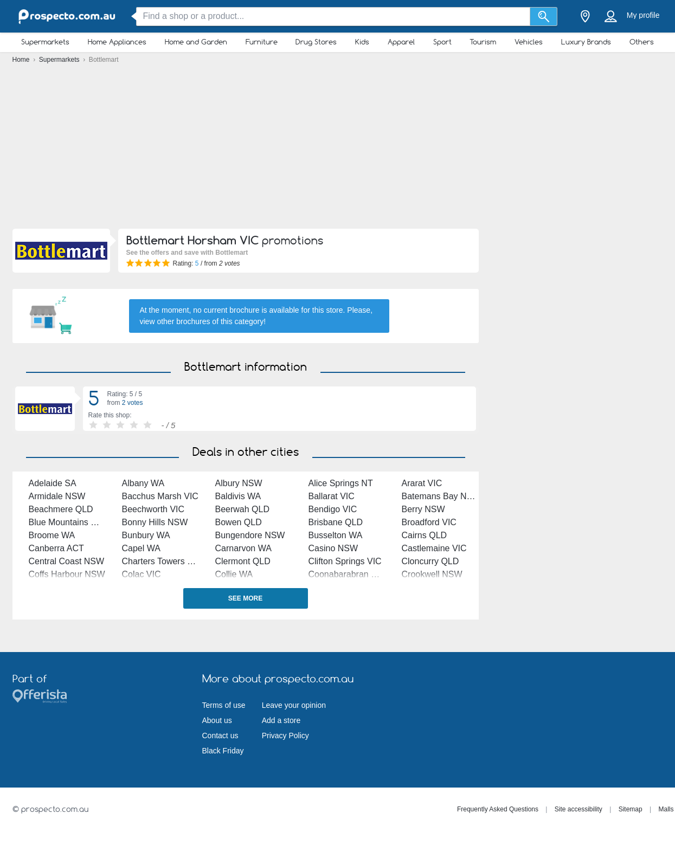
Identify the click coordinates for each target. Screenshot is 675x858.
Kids (362, 41)
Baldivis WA (238, 496)
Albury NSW (238, 483)
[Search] (543, 16)
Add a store (281, 720)
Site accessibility (578, 809)
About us (217, 720)
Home (21, 59)
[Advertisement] (338, 149)
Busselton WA (335, 535)
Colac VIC (141, 574)
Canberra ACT (56, 548)
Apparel (401, 41)
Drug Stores (316, 41)
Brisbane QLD (335, 522)
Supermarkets (45, 41)
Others (641, 41)
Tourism (483, 41)
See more (245, 598)
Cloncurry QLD (430, 561)
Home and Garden (196, 41)
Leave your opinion (294, 705)
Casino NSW (333, 548)
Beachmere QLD (61, 509)
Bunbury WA (146, 535)
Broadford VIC (429, 522)
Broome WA (52, 535)
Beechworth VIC (153, 509)
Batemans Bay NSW (441, 496)
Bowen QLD (238, 522)
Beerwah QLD (242, 509)
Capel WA (141, 548)
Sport (442, 41)
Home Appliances (117, 41)
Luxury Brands (586, 41)
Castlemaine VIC (434, 548)
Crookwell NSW (432, 574)
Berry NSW (423, 509)
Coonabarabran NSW (349, 574)
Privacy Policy (285, 735)
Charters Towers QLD (163, 561)
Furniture (262, 41)
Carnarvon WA (243, 548)
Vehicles (529, 41)
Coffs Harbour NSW (67, 574)
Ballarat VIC (331, 496)
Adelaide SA (52, 483)
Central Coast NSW (67, 561)
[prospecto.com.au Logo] (66, 16)
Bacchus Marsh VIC (160, 496)
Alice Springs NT (340, 483)
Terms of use (224, 705)
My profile (643, 15)
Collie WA (234, 574)
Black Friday (223, 750)
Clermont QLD (243, 561)
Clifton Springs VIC (345, 561)
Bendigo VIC (332, 509)
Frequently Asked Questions (497, 809)
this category (242, 321)
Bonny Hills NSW (155, 522)
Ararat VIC (422, 483)
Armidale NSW (57, 496)
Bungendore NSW (250, 535)
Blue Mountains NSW (70, 522)
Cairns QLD (424, 535)
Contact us (220, 735)
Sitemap (630, 809)
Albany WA (143, 483)
